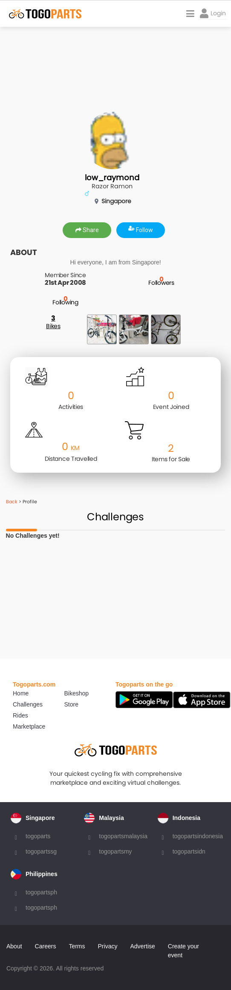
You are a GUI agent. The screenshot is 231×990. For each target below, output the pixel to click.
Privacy (108, 946)
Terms (77, 946)
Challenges (28, 704)
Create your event (183, 951)
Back (11, 501)
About (14, 946)
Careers (45, 946)
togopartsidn (189, 851)
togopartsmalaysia (123, 836)
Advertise (142, 946)
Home (21, 693)
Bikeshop (76, 693)
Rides (20, 715)
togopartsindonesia (198, 836)
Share (87, 230)
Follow (140, 230)
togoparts (38, 836)
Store (71, 704)
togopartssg (41, 851)
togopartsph (41, 892)
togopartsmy (115, 851)
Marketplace (29, 726)
